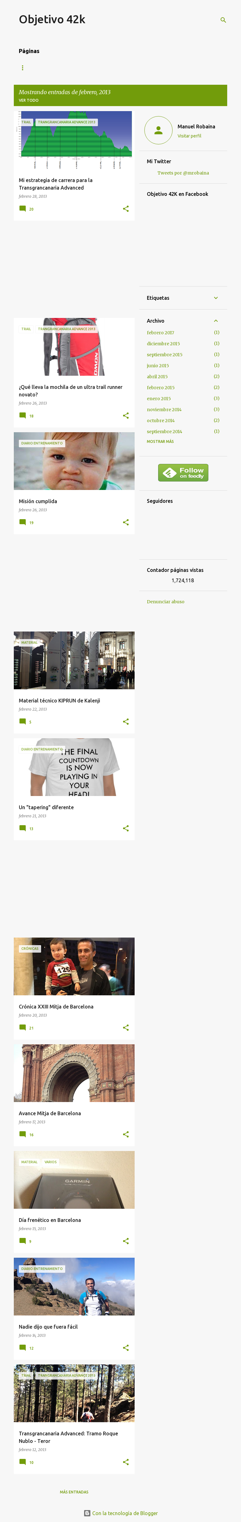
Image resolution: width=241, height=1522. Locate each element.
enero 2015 (159, 398)
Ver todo (29, 100)
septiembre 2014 (164, 431)
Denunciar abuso (166, 602)
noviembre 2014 (164, 409)
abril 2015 (157, 376)
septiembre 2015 (165, 355)
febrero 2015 (161, 387)
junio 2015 (158, 365)
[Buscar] (223, 20)
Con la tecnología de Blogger (120, 1513)
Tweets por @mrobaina (183, 173)
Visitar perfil (189, 135)
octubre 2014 (161, 420)
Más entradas (74, 1492)
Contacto (96, 68)
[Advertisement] (72, 269)
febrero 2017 (160, 333)
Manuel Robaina (196, 126)
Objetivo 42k (52, 19)
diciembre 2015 (163, 344)
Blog (24, 68)
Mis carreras (57, 68)
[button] (126, 209)
